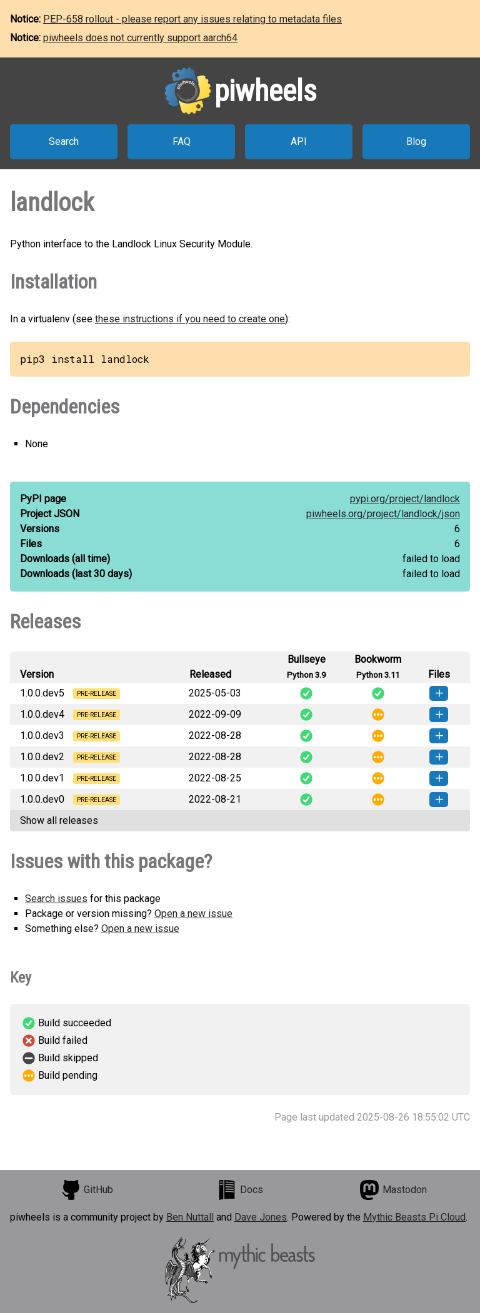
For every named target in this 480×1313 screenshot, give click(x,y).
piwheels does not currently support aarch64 (140, 38)
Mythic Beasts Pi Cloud (414, 1217)
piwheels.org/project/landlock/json (383, 514)
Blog (416, 141)
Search (64, 141)
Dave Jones (260, 1217)
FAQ (181, 141)
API (299, 141)
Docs (240, 1190)
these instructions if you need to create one (190, 319)
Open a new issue (193, 913)
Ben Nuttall (190, 1217)
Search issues (56, 898)
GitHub (87, 1190)
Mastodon (393, 1190)
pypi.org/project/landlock (405, 499)
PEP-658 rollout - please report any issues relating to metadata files (192, 19)
